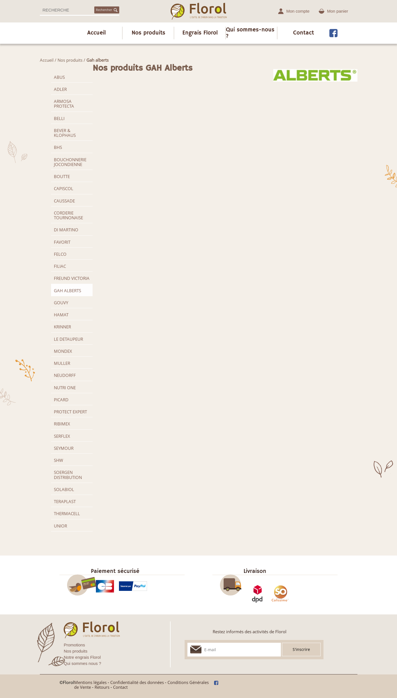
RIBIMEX (62, 424)
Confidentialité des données (137, 682)
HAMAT (61, 314)
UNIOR (60, 526)
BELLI (59, 118)
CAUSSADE (64, 201)
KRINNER (62, 327)
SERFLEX (62, 436)
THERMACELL (67, 513)
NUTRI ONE (65, 387)
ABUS (59, 77)
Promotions (74, 644)
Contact (303, 32)
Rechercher (107, 10)
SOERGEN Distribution (68, 474)
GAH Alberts (67, 290)
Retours (102, 687)
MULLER (62, 363)
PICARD (61, 399)
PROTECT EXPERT (70, 411)
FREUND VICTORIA (72, 278)
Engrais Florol (200, 32)
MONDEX (63, 351)
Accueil (96, 32)
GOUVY (61, 302)
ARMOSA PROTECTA (64, 103)
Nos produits (148, 32)
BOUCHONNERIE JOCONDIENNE (70, 162)
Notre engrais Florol (82, 657)
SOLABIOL (64, 489)
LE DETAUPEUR (68, 339)
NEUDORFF (65, 375)
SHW (58, 460)
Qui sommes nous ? (82, 663)
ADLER (60, 89)
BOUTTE (62, 176)
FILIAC (60, 266)
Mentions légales (90, 682)
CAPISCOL (63, 188)
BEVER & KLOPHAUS (65, 133)
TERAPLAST (65, 501)
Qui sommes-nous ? (250, 33)
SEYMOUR (64, 448)
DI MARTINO (66, 229)
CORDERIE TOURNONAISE (68, 215)
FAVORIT (62, 242)
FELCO (60, 254)
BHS (58, 147)
